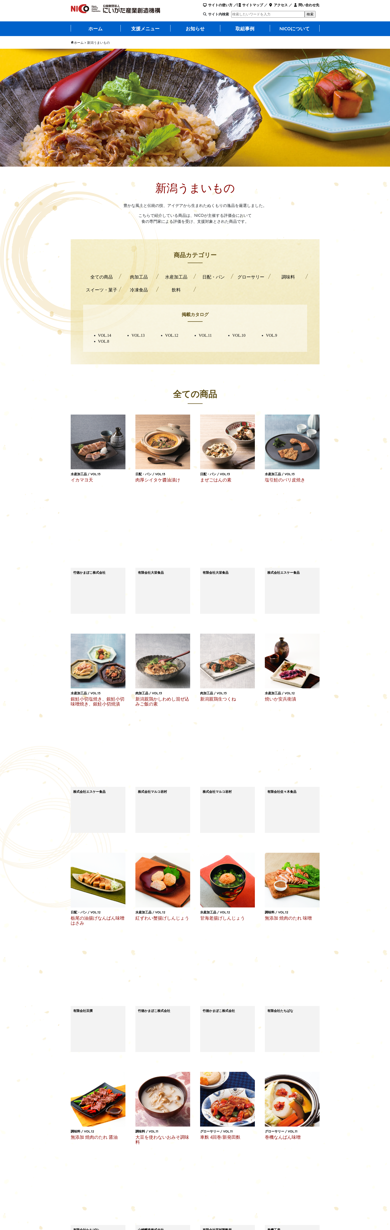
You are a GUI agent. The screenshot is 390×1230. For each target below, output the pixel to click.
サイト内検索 (218, 14)
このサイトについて (215, 1199)
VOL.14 (104, 335)
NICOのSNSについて (300, 1208)
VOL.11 (205, 335)
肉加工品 (139, 277)
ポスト (218, 1047)
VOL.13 (138, 335)
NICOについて (294, 29)
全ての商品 (101, 277)
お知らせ (195, 29)
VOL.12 (171, 335)
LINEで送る (151, 1047)
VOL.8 (103, 341)
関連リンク (256, 1208)
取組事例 (244, 29)
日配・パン (213, 277)
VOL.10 (238, 335)
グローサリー (250, 277)
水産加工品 (176, 277)
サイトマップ (250, 5)
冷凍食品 (139, 289)
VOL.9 (271, 335)
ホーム (95, 29)
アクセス (278, 5)
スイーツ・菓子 (101, 289)
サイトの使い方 (217, 5)
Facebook (286, 1047)
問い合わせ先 (306, 5)
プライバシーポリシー (217, 1208)
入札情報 (255, 1199)
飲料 (176, 289)
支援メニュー (145, 29)
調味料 (288, 277)
